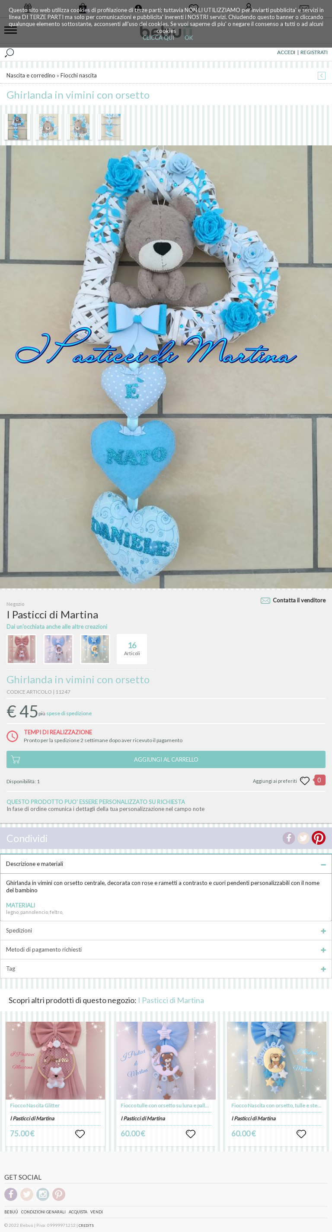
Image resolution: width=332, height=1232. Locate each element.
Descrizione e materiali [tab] (166, 863)
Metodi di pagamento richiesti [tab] (166, 949)
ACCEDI (286, 52)
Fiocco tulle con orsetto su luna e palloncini (170, 1105)
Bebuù (11, 1211)
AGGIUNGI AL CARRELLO (166, 759)
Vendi (96, 1211)
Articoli (132, 645)
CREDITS (86, 1225)
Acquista (78, 1211)
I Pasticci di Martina (171, 1000)
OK (189, 37)
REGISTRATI (314, 52)
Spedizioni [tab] (166, 930)
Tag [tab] (166, 968)
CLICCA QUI (158, 37)
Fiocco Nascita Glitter (35, 1105)
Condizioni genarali (43, 1211)
